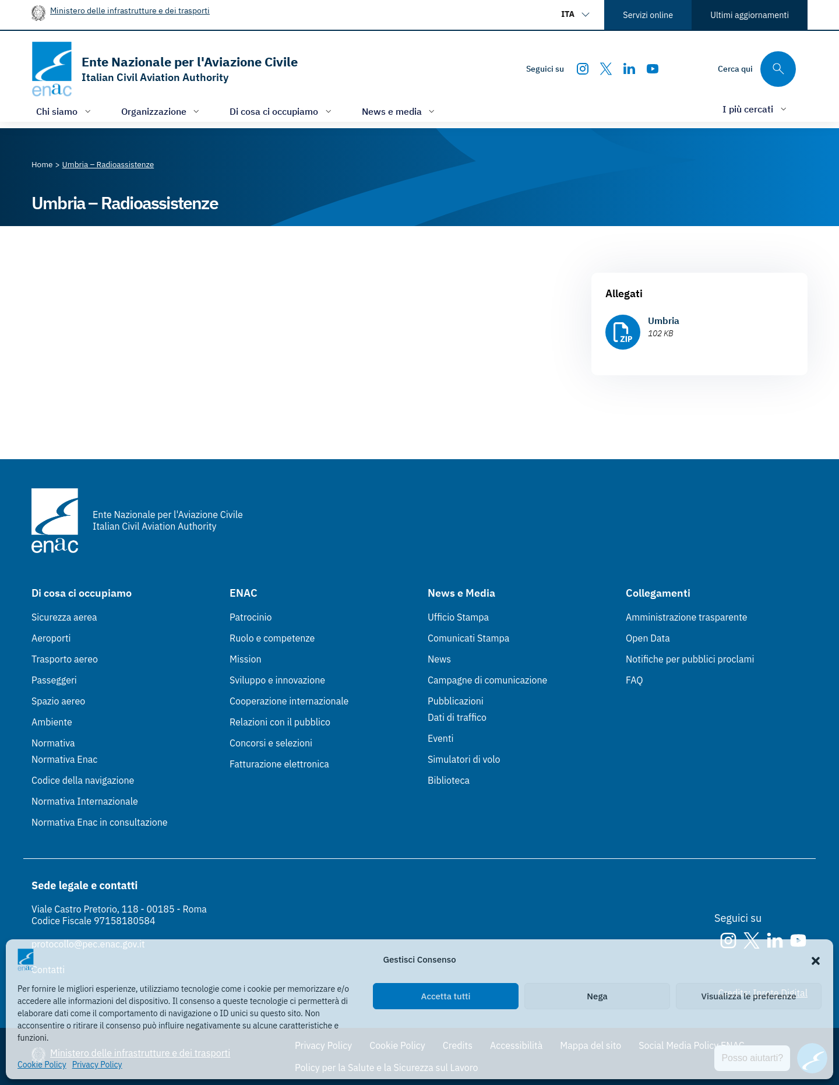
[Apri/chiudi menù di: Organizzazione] (162, 111)
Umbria (663, 320)
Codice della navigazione (82, 780)
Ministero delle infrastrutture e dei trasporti (130, 10)
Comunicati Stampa (468, 638)
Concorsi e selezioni (271, 743)
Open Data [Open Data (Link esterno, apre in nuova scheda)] (648, 638)
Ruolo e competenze (272, 638)
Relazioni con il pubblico (280, 722)
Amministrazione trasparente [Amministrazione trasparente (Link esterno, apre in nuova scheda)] (687, 617)
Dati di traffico (457, 717)
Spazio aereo (58, 701)
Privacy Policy (97, 1064)
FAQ (634, 680)
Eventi (441, 738)
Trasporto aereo (64, 659)
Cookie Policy (41, 1064)
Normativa (53, 743)
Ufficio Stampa (458, 617)
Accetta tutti (446, 996)
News (439, 659)
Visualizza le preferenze (748, 996)
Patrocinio (251, 617)
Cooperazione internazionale (289, 701)
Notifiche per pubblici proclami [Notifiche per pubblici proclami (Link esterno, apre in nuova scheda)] (690, 659)
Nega (597, 996)
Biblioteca (449, 780)
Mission (246, 659)
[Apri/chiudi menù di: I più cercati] (755, 109)
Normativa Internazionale (84, 801)
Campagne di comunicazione (487, 680)
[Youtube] (652, 69)
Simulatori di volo (464, 759)
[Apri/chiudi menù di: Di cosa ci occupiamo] (282, 111)
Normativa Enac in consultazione (99, 822)
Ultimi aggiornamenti (749, 14)
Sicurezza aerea (64, 617)
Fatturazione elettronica (279, 764)
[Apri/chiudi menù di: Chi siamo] (64, 111)
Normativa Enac (64, 759)
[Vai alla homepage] (164, 69)
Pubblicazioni (456, 701)
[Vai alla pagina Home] (42, 164)
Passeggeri (54, 680)
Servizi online (648, 14)
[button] (816, 960)
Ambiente (51, 722)
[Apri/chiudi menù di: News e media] (399, 111)
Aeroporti (51, 638)
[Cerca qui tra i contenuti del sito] (757, 69)
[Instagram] (582, 69)
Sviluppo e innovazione (277, 680)
